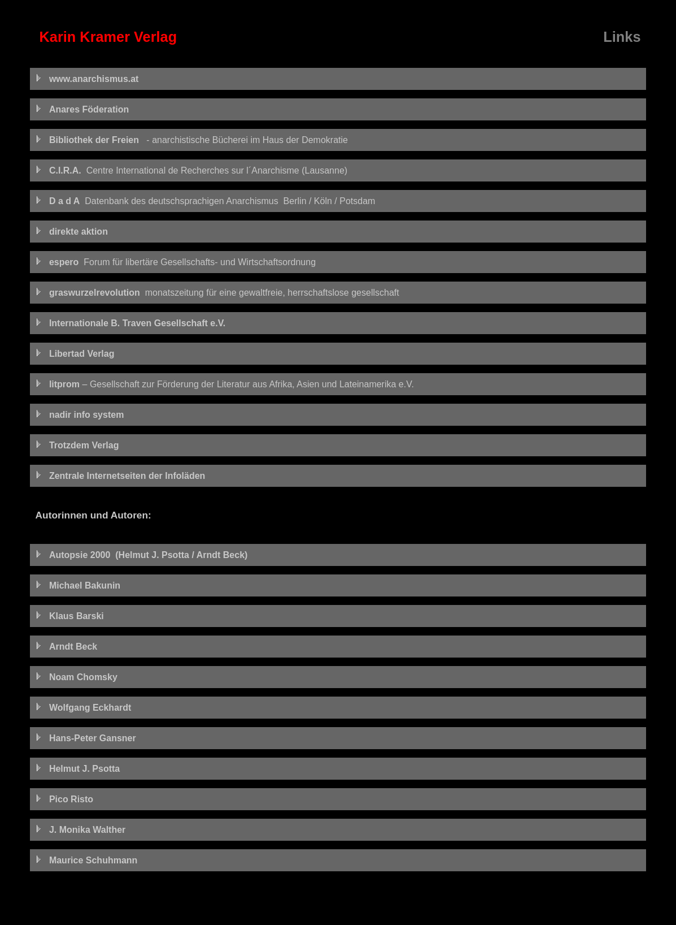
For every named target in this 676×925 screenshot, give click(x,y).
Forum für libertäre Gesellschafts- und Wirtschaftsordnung (176, 262)
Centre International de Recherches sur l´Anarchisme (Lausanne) (192, 170)
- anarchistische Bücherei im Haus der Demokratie (192, 140)
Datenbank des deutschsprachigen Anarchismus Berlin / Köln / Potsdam (206, 201)
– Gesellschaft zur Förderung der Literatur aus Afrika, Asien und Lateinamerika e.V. (225, 384)
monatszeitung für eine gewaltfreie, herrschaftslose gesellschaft (217, 292)
